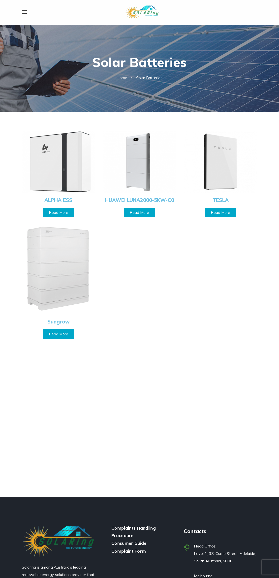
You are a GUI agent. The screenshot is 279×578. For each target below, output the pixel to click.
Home (122, 77)
